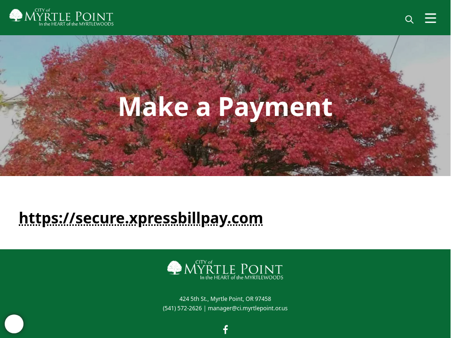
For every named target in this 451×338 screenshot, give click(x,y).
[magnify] (409, 19)
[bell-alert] (14, 324)
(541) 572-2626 (182, 308)
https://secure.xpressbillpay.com (141, 217)
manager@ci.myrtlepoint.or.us (248, 308)
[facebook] (225, 330)
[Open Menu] (430, 18)
